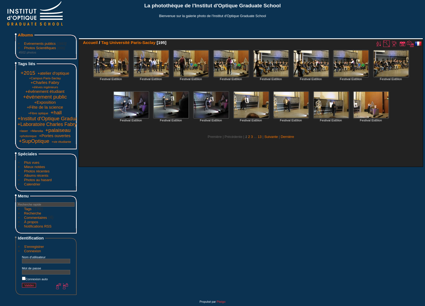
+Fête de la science (45, 107)
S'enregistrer (34, 247)
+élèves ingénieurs (45, 87)
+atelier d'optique (53, 73)
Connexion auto (35, 279)
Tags (27, 209)
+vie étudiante (61, 141)
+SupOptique (34, 141)
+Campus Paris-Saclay (45, 78)
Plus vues (31, 162)
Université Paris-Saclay (133, 42)
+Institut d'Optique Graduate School (59, 118)
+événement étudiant (45, 91)
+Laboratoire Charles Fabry (47, 124)
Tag (104, 42)
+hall (56, 112)
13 (260, 137)
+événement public (45, 97)
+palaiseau (57, 130)
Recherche (32, 213)
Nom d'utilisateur (34, 257)
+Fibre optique (38, 113)
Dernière (287, 137)
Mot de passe (31, 268)
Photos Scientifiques (40, 48)
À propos (31, 222)
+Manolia (36, 131)
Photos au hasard (38, 180)
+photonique (28, 136)
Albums (25, 35)
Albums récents (36, 175)
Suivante (271, 137)
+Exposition (45, 102)
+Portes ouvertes (55, 135)
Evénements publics (40, 44)
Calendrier (32, 184)
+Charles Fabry (45, 82)
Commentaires (35, 218)
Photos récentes (37, 171)
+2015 (28, 73)
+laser (23, 131)
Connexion (32, 251)
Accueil (90, 42)
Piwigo (221, 301)
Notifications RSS (37, 226)
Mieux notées (34, 167)
